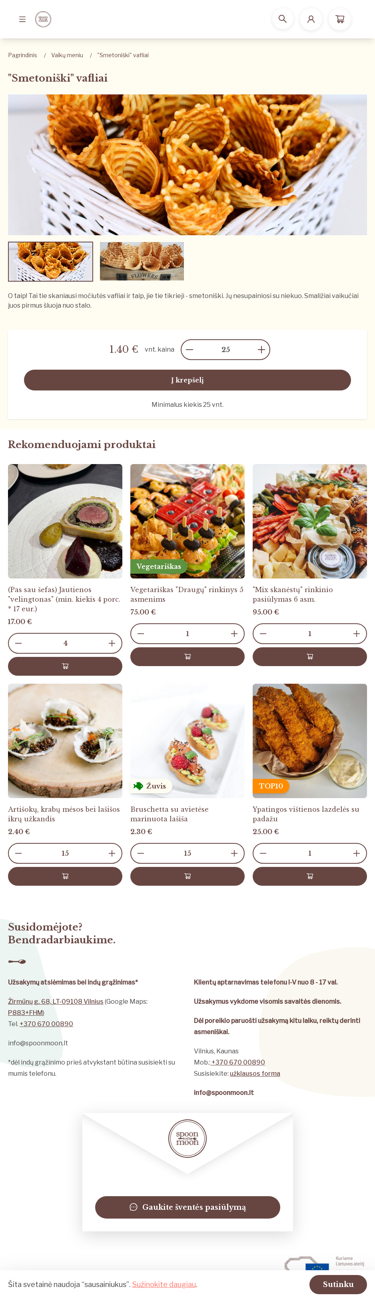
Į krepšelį (187, 380)
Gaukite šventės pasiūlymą (188, 1207)
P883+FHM (25, 1013)
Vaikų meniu (67, 55)
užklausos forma (255, 1073)
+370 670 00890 (46, 1024)
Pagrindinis (22, 55)
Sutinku (332, 1283)
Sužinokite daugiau (164, 1283)
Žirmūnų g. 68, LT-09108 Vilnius (56, 1001)
